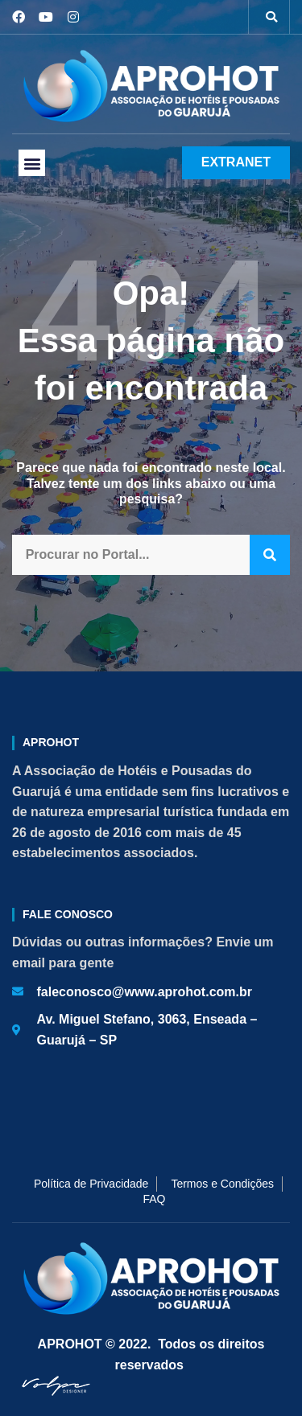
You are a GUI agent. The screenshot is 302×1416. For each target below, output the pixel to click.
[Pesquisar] (270, 555)
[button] (271, 17)
